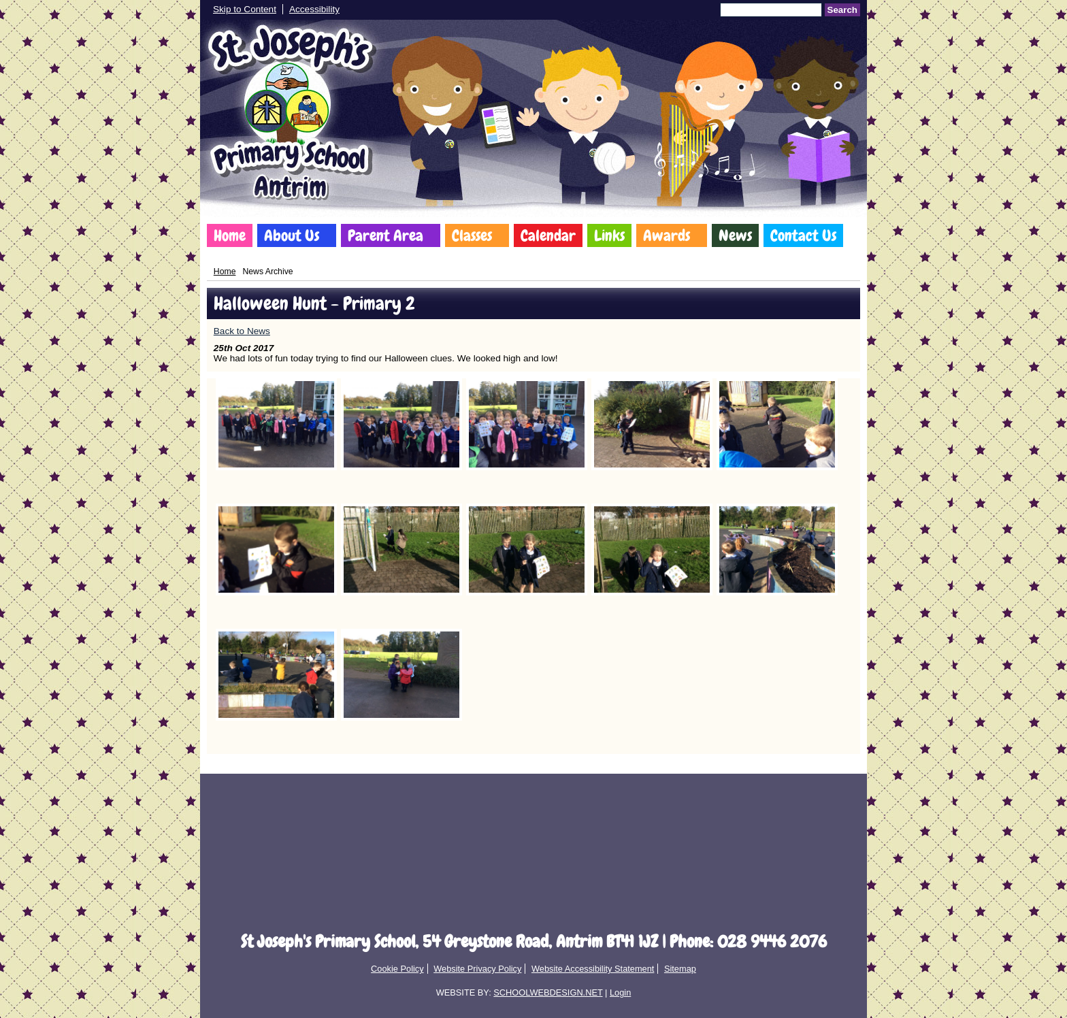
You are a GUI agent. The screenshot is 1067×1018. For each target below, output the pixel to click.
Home (230, 235)
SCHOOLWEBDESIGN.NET (547, 992)
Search (842, 10)
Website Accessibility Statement (592, 969)
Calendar (548, 235)
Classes (472, 235)
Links (609, 235)
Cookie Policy (397, 969)
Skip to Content (244, 9)
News (735, 235)
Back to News (242, 331)
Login (620, 992)
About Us (291, 235)
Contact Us (803, 235)
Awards (666, 235)
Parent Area (385, 235)
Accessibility (314, 9)
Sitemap (680, 969)
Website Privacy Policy (477, 969)
